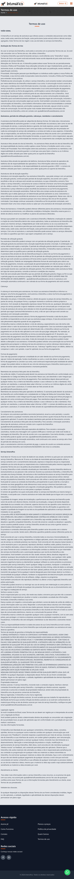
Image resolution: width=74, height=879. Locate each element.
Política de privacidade (47, 829)
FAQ (2, 839)
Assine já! (4, 824)
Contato (4, 834)
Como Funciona (7, 829)
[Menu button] (71, 3)
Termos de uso (44, 839)
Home (3, 13)
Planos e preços (44, 824)
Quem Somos (43, 834)
